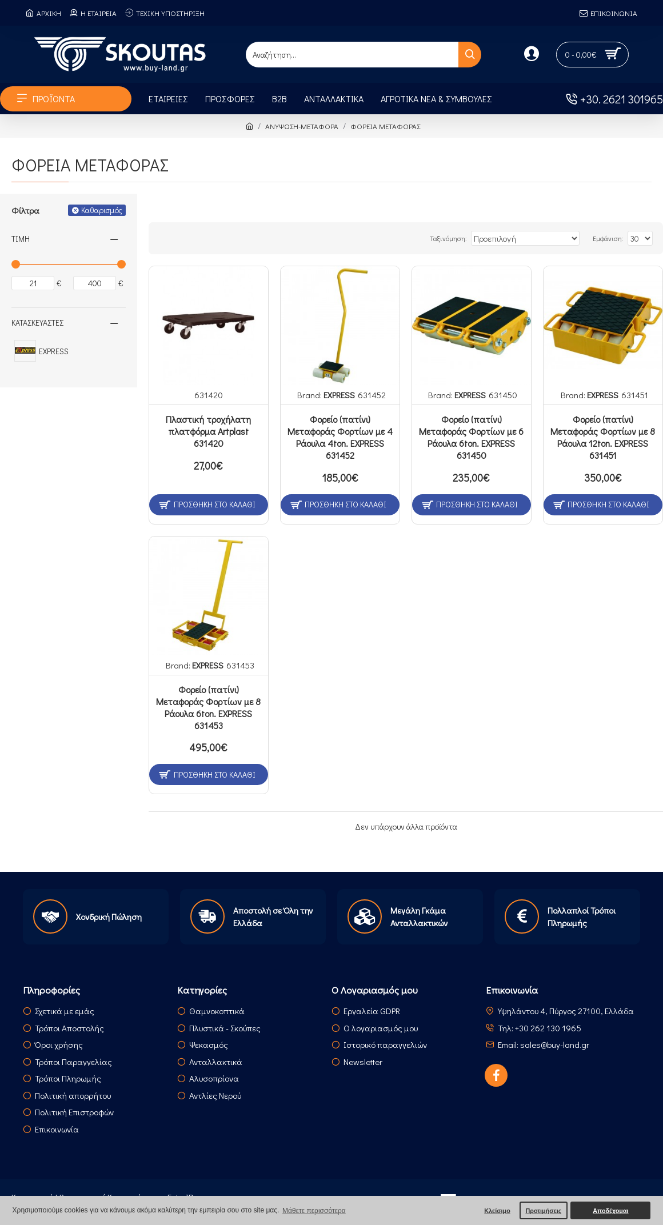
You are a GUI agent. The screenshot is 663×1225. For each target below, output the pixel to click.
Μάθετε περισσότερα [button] (314, 1211)
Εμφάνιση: (611, 238)
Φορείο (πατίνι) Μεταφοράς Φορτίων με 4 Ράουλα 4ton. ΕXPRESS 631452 (340, 437)
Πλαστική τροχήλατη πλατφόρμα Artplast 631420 (208, 431)
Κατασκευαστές (37, 322)
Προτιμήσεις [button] (543, 1210)
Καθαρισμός (101, 210)
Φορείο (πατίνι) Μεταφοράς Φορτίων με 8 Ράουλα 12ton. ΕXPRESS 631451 (602, 437)
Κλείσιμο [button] (497, 1210)
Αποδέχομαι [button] (610, 1210)
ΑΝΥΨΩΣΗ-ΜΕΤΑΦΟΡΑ (301, 126)
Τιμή (20, 238)
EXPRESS (339, 395)
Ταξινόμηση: (471, 238)
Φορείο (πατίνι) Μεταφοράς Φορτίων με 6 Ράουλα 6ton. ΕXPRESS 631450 (471, 437)
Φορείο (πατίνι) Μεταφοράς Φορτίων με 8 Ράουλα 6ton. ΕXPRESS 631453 (208, 707)
